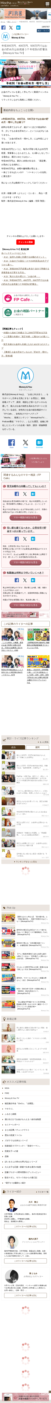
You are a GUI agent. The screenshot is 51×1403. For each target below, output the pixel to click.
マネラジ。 (9, 1110)
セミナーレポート (12, 1125)
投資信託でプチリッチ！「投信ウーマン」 (23, 1147)
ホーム (3, 22)
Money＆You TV (12, 1099)
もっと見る (44, 743)
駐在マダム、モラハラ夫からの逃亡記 (21, 1178)
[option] (25, 14)
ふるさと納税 (10, 1115)
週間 (37, 748)
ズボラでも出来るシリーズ (16, 1141)
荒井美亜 (46, 1074)
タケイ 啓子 (45, 858)
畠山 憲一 (46, 760)
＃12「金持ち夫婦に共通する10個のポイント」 (25, 257)
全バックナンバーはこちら (13, 253)
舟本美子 (46, 827)
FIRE (7, 1094)
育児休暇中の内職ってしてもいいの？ (26, 487)
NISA (7, 1089)
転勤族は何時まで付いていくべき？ (25, 573)
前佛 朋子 (46, 1063)
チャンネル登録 (25, 242)
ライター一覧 (43, 1193)
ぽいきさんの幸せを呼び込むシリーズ (21, 1162)
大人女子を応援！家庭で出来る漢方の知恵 (23, 1168)
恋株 (7, 1157)
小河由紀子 (45, 806)
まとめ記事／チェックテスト (17, 1131)
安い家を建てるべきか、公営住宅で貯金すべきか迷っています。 (26, 530)
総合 (13, 748)
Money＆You (45, 924)
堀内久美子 (25, 1241)
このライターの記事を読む (25, 1227)
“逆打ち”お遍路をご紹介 (15, 1184)
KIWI (47, 1043)
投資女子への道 (11, 1152)
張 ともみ (25, 1276)
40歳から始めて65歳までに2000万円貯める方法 (25, 333)
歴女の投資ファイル (13, 1136)
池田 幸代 (46, 837)
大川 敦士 (25, 1204)
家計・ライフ (11, 22)
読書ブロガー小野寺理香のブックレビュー (23, 1173)
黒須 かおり (45, 816)
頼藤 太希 (46, 785)
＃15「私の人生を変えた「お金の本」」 (21, 276)
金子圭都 (46, 795)
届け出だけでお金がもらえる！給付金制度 (23, 1120)
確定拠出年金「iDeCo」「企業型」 (20, 1104)
